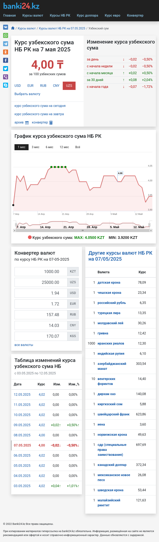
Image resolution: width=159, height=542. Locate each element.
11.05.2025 (22, 405)
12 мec (64, 147)
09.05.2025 (22, 425)
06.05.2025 (22, 455)
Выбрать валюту (27, 94)
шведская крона (110, 490)
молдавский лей (110, 323)
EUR (30, 86)
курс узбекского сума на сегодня (40, 106)
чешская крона (109, 293)
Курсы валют (32, 15)
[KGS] (40, 336)
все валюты (23, 345)
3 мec (35, 147)
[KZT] (40, 271)
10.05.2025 (22, 415)
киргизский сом (110, 404)
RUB (43, 86)
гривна (103, 333)
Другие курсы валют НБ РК (121, 256)
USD (17, 86)
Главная (9, 15)
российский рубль (112, 303)
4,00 (42, 435)
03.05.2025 (22, 486)
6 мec (49, 147)
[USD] (40, 293)
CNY (56, 86)
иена (101, 424)
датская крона (109, 282)
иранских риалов (111, 343)
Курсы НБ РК (60, 15)
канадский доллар (112, 465)
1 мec (21, 147)
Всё (77, 147)
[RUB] (40, 314)
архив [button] (21, 122)
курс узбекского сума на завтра (39, 114)
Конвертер (135, 15)
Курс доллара (87, 15)
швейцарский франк (113, 414)
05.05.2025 (22, 466)
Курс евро (112, 15)
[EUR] (40, 304)
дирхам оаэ (107, 394)
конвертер (42, 122)
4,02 (42, 395)
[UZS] (40, 282)
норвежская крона (112, 435)
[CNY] (40, 325)
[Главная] (12, 28)
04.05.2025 (22, 476)
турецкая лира (109, 313)
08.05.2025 (22, 435)
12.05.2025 (22, 395)
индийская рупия (111, 354)
